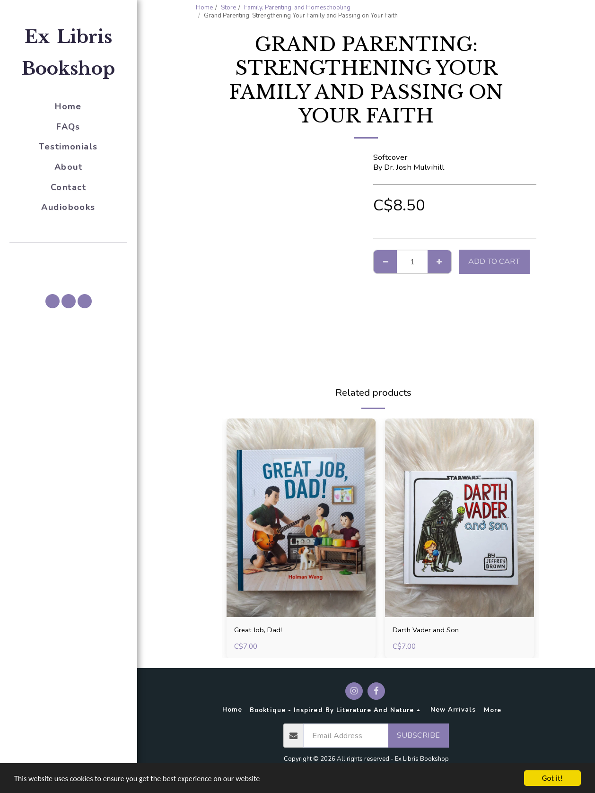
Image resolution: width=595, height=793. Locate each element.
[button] (69, 256)
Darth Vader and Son (428, 630)
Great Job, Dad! (259, 630)
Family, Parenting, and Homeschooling (297, 7)
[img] (301, 517)
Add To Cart (494, 261)
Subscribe (418, 736)
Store (228, 7)
